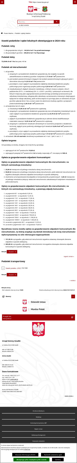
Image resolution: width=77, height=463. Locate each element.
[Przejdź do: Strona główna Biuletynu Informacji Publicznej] (2, 33)
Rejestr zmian (38, 429)
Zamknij (58, 460)
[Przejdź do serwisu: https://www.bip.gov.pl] (38, 2)
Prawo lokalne (8, 33)
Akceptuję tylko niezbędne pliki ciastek (31, 460)
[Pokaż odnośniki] (2, 2)
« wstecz (72, 280)
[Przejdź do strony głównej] (38, 12)
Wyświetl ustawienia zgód (53, 455)
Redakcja (38, 417)
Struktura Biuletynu (38, 411)
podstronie (27, 449)
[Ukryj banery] (73, 296)
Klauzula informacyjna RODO (25, 455)
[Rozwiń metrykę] (12, 251)
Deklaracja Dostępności (38, 435)
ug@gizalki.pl (14, 379)
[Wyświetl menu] (75, 2)
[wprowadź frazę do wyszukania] (35, 22)
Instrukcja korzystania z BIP (38, 423)
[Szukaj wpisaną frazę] (57, 22)
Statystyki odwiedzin (38, 441)
